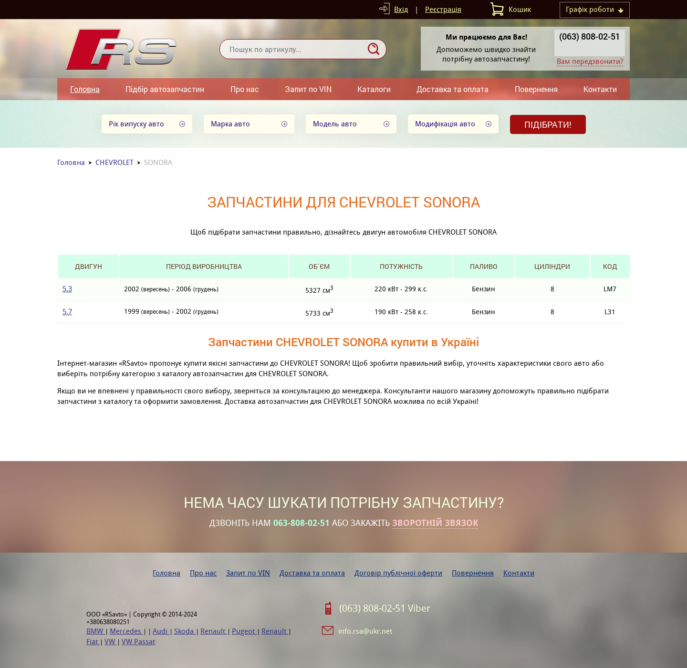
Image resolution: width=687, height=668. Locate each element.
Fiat (93, 641)
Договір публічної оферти (398, 572)
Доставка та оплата (452, 89)
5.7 (67, 311)
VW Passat (138, 641)
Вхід (401, 9)
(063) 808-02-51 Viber (384, 608)
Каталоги (374, 89)
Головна (85, 89)
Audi (161, 631)
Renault (213, 631)
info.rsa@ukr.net (365, 631)
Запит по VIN (308, 89)
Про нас (244, 89)
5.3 (67, 288)
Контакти (600, 89)
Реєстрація (443, 9)
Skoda (185, 631)
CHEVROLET (114, 162)
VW (110, 641)
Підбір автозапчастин (164, 89)
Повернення (536, 89)
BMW (95, 631)
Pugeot (244, 631)
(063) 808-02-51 (589, 36)
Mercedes (126, 631)
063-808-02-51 (301, 523)
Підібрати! (548, 124)
